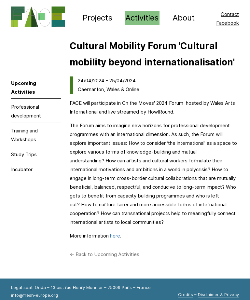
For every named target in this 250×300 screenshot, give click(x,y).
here (115, 236)
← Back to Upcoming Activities (104, 254)
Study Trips (24, 154)
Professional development (26, 111)
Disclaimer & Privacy (218, 294)
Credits (185, 294)
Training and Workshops (24, 135)
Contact (230, 14)
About (184, 17)
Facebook (227, 23)
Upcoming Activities (23, 87)
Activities (142, 17)
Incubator (22, 169)
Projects (97, 17)
